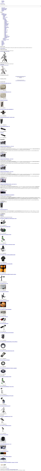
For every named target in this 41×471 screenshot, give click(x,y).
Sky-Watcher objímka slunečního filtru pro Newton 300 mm (8, 341)
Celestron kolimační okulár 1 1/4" (5, 126)
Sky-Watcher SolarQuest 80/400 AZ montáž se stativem (8, 274)
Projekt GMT (20, 77)
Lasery (5, 30)
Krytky (5, 29)
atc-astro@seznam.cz (2, 48)
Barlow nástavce (6, 21)
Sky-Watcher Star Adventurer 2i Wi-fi (5, 234)
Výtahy (5, 28)
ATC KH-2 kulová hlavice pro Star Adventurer (7, 332)
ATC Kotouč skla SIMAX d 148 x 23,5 (5, 83)
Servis (2, 45)
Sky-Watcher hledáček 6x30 (4, 323)
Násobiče (6, 22)
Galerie (2, 44)
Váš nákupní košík (2, 3)
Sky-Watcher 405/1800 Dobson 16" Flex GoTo (6, 395)
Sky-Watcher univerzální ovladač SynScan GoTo (7, 350)
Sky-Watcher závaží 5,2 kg (4, 283)
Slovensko (3, 10)
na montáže (6, 37)
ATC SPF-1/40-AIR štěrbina (4, 451)
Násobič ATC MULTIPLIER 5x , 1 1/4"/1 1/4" (6, 171)
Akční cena (3, 13)
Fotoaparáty (4, 18)
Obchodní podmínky (4, 9)
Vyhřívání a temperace (7, 36)
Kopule (4, 16)
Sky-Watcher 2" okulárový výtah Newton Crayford (7, 244)
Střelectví (3, 42)
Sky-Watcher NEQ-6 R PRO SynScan (4, 51)
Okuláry (5, 19)
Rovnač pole (6, 25)
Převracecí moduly (7, 27)
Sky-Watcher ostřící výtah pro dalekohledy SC (6, 109)
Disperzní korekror (7, 23)
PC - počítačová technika (6, 39)
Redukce (6, 32)
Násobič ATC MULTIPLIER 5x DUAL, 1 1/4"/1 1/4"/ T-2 (8, 184)
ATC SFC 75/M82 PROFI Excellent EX (5, 456)
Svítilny (5, 35)
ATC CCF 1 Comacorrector (4, 434)
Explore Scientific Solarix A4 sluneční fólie (6, 263)
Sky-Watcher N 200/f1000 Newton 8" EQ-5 (6, 416)
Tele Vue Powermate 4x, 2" (4, 209)
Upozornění (3, 1)
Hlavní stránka (3, 7)
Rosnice (5, 31)
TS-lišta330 (1, 132)
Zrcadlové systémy (5, 17)
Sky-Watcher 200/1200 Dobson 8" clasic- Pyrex (7, 386)
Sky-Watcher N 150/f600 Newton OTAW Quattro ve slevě (8, 218)
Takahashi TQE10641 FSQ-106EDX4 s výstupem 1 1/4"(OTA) (9, 462)
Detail (1, 178)
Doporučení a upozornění (4, 100)
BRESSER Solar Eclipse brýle (4, 300)
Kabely (5, 34)
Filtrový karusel (6, 26)
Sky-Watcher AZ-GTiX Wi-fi (4, 291)
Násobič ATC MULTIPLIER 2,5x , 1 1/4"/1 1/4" (7, 146)
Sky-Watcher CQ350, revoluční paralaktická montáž (7, 254)
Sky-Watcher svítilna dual (4, 316)
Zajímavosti (3, 43)
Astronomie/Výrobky (4, 14)
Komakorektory (6, 24)
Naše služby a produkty (4, 8)
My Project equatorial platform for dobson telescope (20, 80)
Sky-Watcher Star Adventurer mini (5, 226)
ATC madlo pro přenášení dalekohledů (5, 309)
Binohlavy (6, 20)
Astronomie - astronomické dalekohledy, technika (12, 469)
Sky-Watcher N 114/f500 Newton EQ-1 (5, 425)
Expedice (3, 41)
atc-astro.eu (7, 468)
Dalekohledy (4, 15)
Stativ (5, 33)
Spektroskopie (4, 38)
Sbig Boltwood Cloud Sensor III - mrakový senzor (7, 117)
